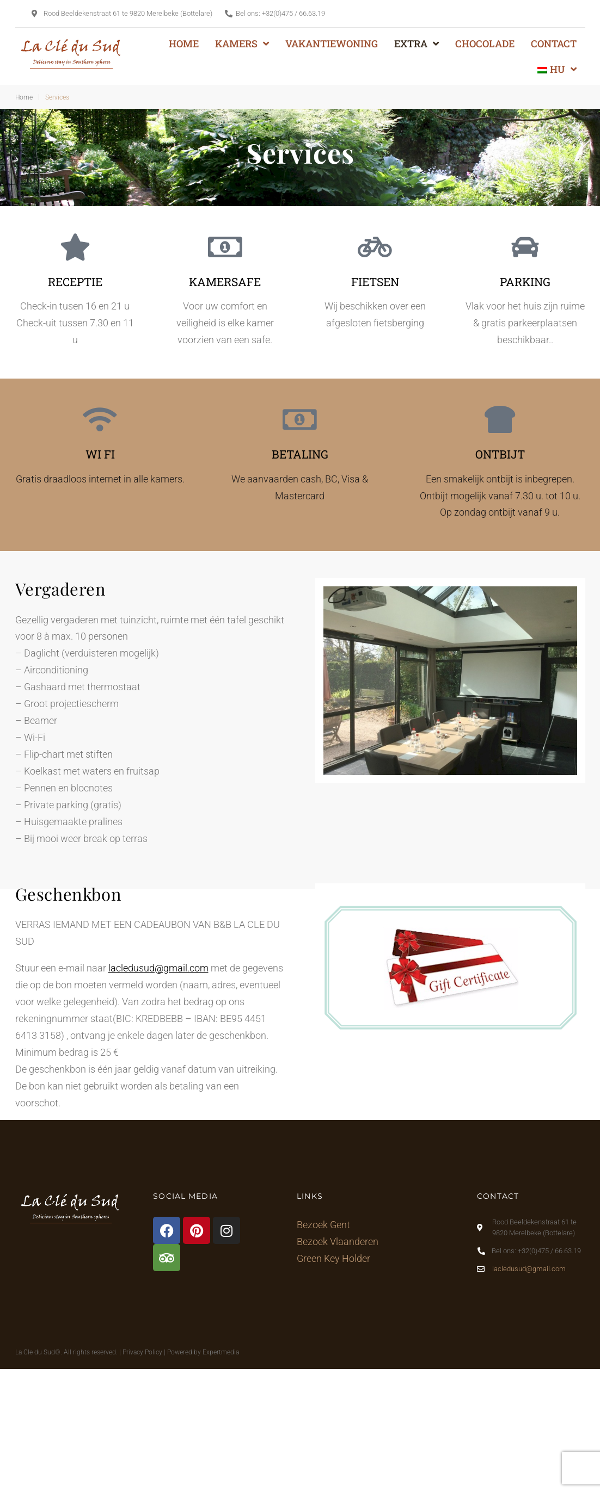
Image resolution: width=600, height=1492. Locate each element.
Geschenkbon (68, 893)
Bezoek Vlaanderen (337, 1241)
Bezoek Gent (323, 1224)
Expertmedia (221, 1352)
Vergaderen (60, 588)
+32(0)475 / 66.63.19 (293, 13)
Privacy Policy (142, 1352)
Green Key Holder (333, 1258)
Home (24, 97)
